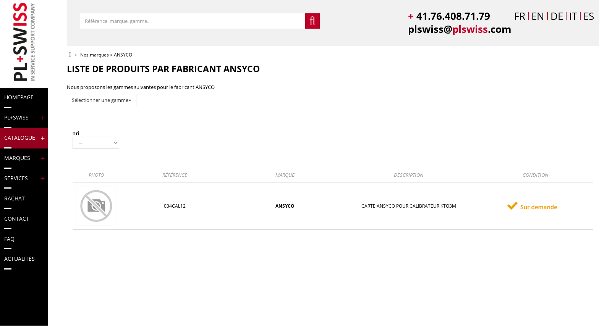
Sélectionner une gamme (101, 100)
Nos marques (94, 55)
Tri (76, 133)
